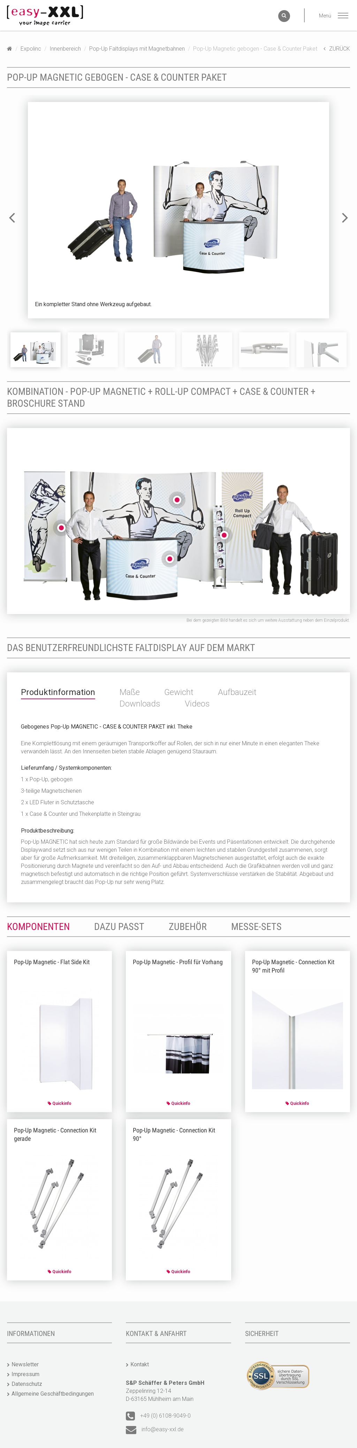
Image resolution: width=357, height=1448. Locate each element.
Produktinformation (58, 692)
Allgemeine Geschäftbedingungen (53, 1393)
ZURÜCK (337, 48)
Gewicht (178, 692)
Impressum (25, 1374)
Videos (197, 704)
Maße (130, 692)
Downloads (140, 704)
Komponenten (38, 926)
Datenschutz (27, 1384)
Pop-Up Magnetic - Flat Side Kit (52, 962)
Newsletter (25, 1364)
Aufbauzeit (237, 692)
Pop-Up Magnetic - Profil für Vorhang (178, 962)
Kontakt (139, 1364)
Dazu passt (119, 926)
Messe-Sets (256, 926)
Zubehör (188, 926)
